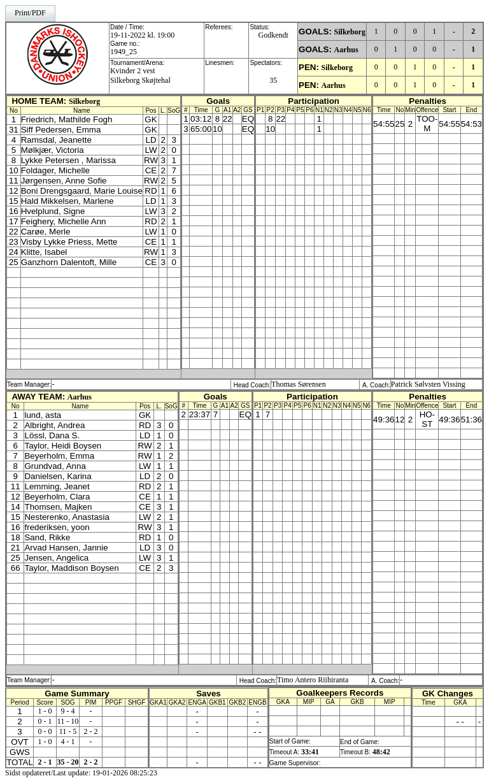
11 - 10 (68, 721)
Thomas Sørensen (298, 384)
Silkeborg (349, 31)
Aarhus (346, 49)
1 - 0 (45, 711)
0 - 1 (45, 721)
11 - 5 (68, 731)
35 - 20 (68, 762)
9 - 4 (68, 711)
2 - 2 (91, 731)
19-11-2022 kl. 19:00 (142, 35)
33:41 (310, 751)
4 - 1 (68, 741)
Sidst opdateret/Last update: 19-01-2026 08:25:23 (81, 772)
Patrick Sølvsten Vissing (428, 384)
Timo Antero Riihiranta (312, 679)
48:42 (381, 751)
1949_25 (123, 51)
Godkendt (273, 35)
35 (273, 80)
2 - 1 (45, 762)
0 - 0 (45, 731)
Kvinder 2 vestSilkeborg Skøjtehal (140, 75)
